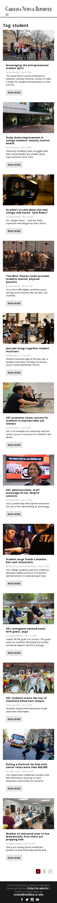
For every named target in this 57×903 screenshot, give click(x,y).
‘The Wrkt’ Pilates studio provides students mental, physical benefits (27, 279)
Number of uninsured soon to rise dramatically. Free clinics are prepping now (27, 836)
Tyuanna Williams (16, 635)
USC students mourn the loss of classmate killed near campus (26, 699)
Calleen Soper (15, 771)
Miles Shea (13, 355)
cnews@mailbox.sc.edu (28, 894)
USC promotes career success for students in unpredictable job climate (27, 420)
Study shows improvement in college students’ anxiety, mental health (28, 140)
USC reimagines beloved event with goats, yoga (26, 630)
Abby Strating (14, 217)
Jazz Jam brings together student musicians (27, 350)
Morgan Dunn (14, 705)
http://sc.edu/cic (38, 888)
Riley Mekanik (14, 286)
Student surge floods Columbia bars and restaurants (26, 561)
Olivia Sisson (14, 566)
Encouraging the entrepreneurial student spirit (27, 67)
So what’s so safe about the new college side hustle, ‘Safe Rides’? (27, 211)
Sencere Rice (14, 147)
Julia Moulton (14, 72)
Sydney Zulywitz (15, 843)
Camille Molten (30, 566)
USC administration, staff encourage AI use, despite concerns (23, 492)
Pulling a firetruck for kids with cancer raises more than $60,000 (26, 766)
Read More (14, 92)
